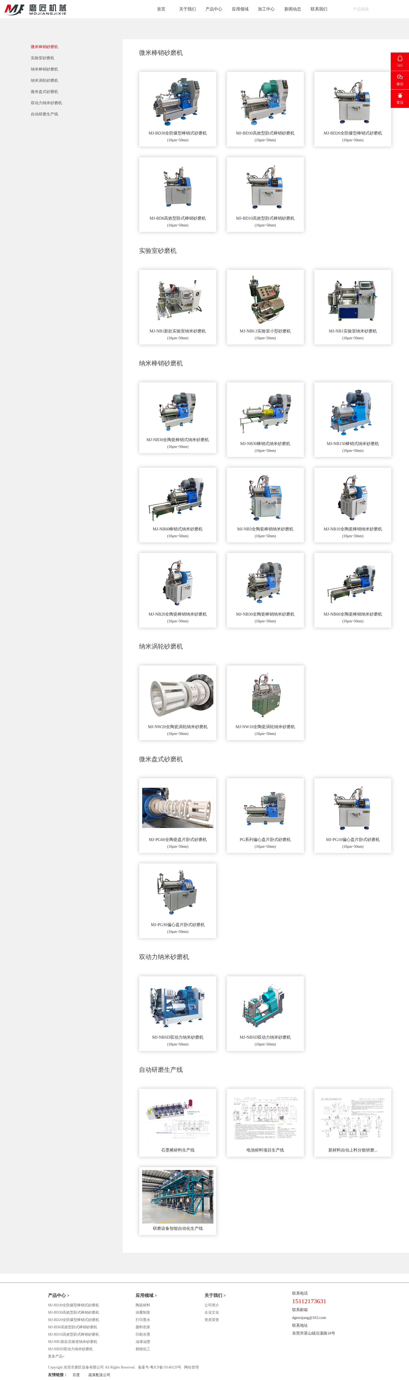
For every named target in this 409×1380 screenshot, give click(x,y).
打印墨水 (143, 1320)
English (396, 9)
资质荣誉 (211, 1320)
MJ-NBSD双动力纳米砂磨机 (70, 1349)
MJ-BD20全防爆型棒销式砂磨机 (73, 1320)
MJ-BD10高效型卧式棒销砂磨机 (73, 1334)
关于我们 (187, 9)
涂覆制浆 (143, 1312)
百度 (76, 1375)
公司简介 (211, 1305)
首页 (161, 9)
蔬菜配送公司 (99, 1375)
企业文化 (211, 1312)
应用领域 (240, 9)
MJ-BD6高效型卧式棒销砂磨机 (72, 1327)
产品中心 (214, 9)
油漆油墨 (143, 1342)
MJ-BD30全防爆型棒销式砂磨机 (73, 1305)
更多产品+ (56, 1356)
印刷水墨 (143, 1334)
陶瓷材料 (143, 1305)
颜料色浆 (143, 1327)
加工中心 (266, 9)
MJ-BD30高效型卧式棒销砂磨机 (73, 1312)
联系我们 (319, 9)
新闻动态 (292, 9)
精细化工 (143, 1349)
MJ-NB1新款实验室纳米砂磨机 (72, 1342)
